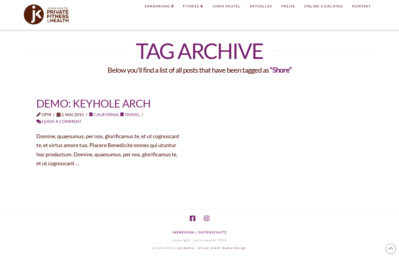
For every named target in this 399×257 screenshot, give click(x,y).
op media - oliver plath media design (211, 248)
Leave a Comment (58, 121)
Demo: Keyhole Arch (93, 103)
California (104, 114)
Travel (130, 114)
